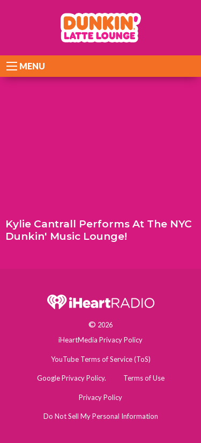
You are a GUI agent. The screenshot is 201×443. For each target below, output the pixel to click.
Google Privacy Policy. (71, 378)
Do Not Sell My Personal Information (100, 416)
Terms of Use (144, 378)
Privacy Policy (100, 397)
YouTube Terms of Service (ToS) (101, 359)
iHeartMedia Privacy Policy (100, 339)
